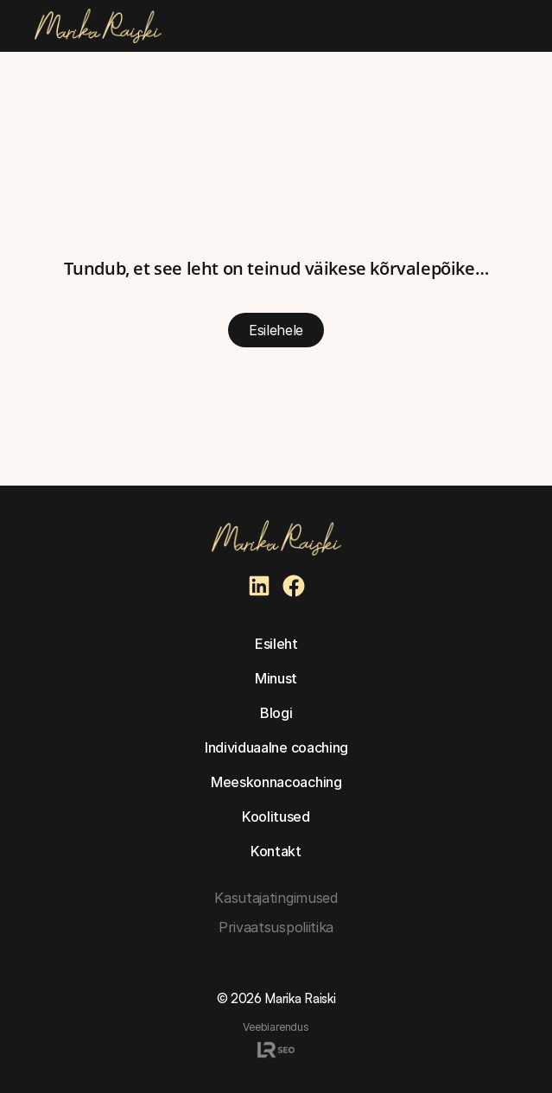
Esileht (276, 643)
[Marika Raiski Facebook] (294, 586)
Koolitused (276, 816)
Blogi (276, 712)
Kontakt (276, 851)
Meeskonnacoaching (276, 782)
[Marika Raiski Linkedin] (259, 586)
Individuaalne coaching (276, 747)
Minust (276, 678)
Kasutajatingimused (275, 897)
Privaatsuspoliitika (276, 927)
